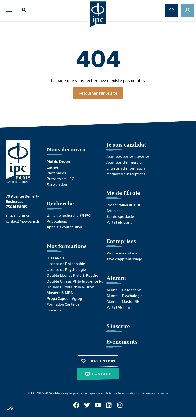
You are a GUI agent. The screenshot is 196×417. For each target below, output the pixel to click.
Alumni (116, 278)
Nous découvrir (66, 150)
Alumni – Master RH (122, 301)
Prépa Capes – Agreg (64, 298)
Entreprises (121, 242)
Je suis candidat (126, 145)
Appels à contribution (64, 227)
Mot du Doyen (58, 161)
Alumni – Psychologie (124, 295)
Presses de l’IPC (60, 179)
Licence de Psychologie (66, 269)
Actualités (114, 210)
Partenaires (56, 173)
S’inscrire (118, 327)
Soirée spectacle (120, 216)
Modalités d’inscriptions (126, 174)
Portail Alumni (118, 307)
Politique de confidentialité (102, 393)
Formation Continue (63, 304)
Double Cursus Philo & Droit (70, 287)
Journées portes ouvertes (128, 156)
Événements (122, 342)
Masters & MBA (60, 292)
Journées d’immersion (125, 162)
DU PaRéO (55, 258)
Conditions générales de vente (146, 393)
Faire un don (57, 184)
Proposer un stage (122, 253)
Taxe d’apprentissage (124, 259)
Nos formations (66, 246)
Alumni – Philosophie (124, 290)
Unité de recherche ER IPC (69, 215)
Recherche (60, 204)
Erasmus (54, 310)
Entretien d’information (125, 168)
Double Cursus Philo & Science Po (72, 281)
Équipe (52, 167)
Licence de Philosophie (66, 264)
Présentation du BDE (123, 205)
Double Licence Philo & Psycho (72, 275)
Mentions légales (67, 393)
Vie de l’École (123, 193)
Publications (57, 221)
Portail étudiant (119, 222)
